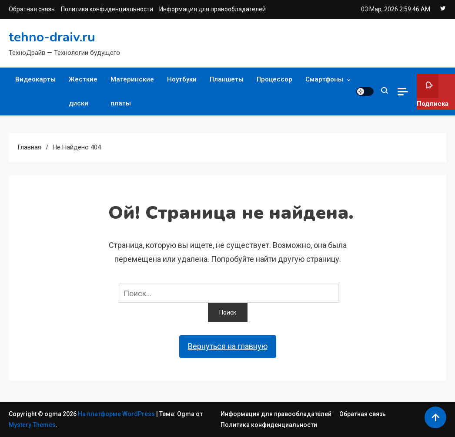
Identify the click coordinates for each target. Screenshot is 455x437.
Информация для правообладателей (212, 9)
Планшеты (227, 79)
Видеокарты (35, 79)
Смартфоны (324, 79)
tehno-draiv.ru (52, 37)
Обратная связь (32, 9)
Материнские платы (132, 91)
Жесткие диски (83, 91)
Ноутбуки (182, 79)
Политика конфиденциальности (107, 9)
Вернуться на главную (228, 346)
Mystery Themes (32, 424)
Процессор (274, 79)
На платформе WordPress (117, 413)
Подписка (432, 91)
